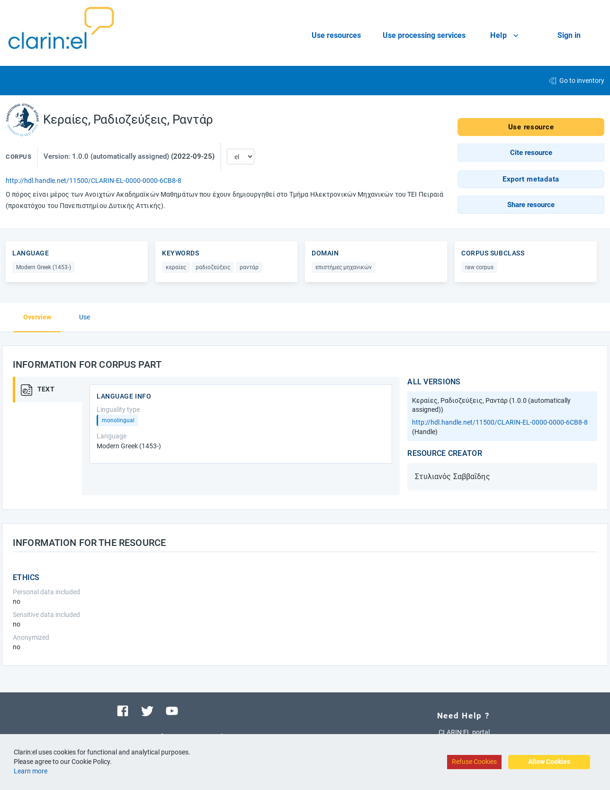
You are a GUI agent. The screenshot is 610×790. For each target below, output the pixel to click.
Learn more (30, 771)
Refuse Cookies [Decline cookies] (474, 761)
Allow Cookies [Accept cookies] (549, 761)
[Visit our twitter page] (147, 710)
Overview (37, 317)
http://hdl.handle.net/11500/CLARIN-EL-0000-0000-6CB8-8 (93, 180)
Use (84, 317)
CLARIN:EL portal (464, 732)
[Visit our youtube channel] (172, 710)
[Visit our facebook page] (123, 710)
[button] (531, 153)
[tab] (51, 389)
